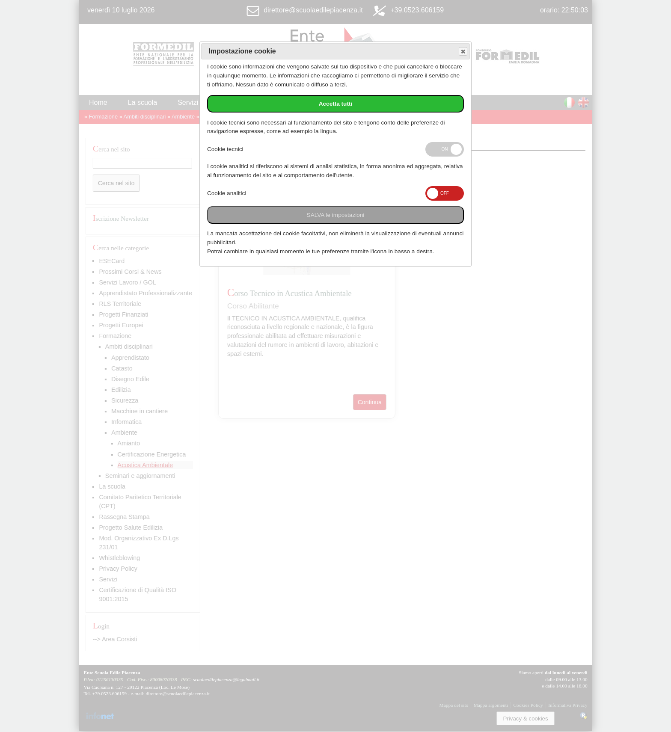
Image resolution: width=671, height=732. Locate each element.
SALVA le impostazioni (336, 215)
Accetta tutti (336, 104)
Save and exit (462, 51)
